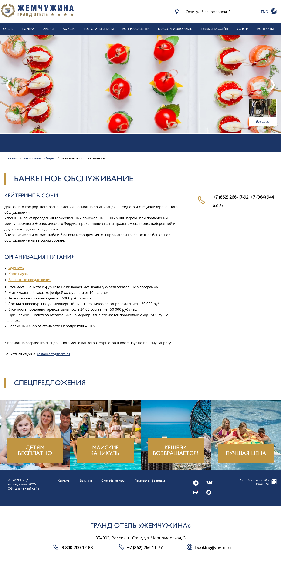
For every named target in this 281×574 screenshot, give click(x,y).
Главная (10, 158)
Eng (264, 12)
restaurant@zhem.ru (53, 354)
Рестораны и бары (39, 158)
